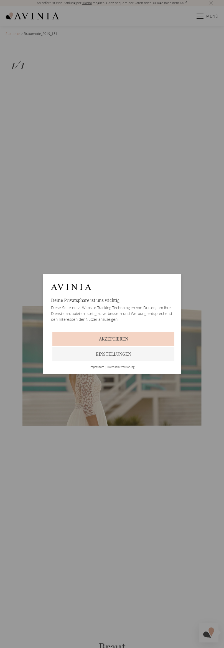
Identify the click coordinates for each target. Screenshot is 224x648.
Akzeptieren (113, 339)
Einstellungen (113, 354)
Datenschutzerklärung (120, 367)
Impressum (97, 367)
